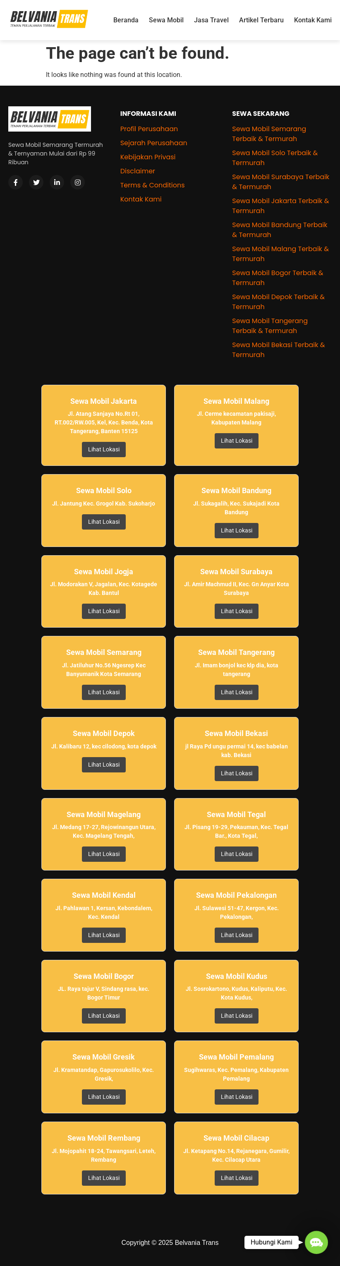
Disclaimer (137, 171)
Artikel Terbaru (261, 20)
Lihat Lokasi (104, 449)
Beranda (126, 20)
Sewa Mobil (166, 20)
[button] (316, 1242)
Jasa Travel (211, 20)
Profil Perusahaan (149, 129)
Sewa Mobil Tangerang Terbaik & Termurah (270, 326)
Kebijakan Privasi (148, 157)
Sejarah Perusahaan (153, 143)
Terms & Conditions (152, 185)
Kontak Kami (313, 20)
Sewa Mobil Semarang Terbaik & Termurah (269, 134)
